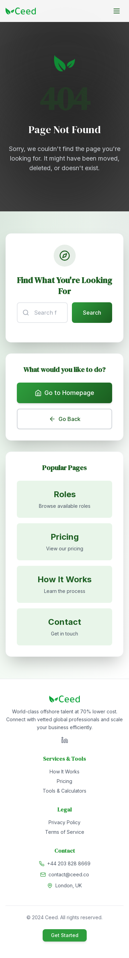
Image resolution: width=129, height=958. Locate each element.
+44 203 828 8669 (68, 863)
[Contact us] (64, 626)
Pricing (64, 781)
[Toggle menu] (116, 11)
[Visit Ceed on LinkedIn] (64, 740)
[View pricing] (64, 541)
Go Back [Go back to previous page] (64, 419)
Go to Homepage (64, 392)
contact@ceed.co (69, 874)
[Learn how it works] (64, 584)
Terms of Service (64, 832)
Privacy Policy (64, 822)
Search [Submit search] (92, 312)
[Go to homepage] (21, 11)
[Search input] (42, 312)
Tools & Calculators (64, 791)
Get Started (64, 935)
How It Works (64, 771)
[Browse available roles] (64, 499)
